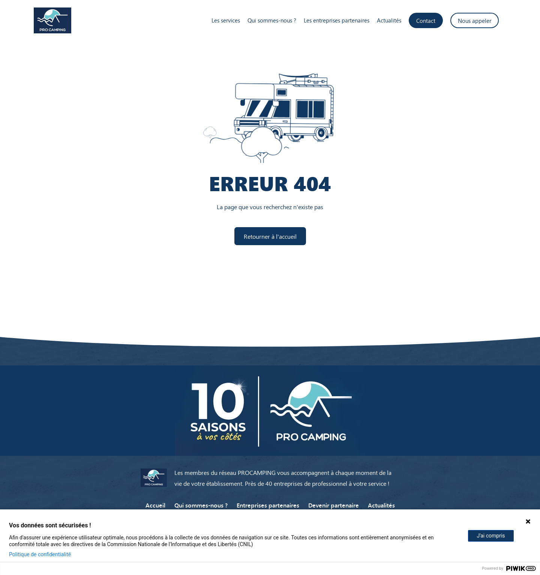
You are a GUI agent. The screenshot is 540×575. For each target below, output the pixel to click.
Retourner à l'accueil (270, 236)
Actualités (389, 20)
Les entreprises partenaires (336, 20)
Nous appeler (474, 20)
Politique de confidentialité (40, 554)
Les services (226, 20)
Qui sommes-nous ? (272, 20)
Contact (425, 20)
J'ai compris (491, 536)
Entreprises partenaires (268, 505)
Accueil (155, 505)
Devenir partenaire (333, 505)
